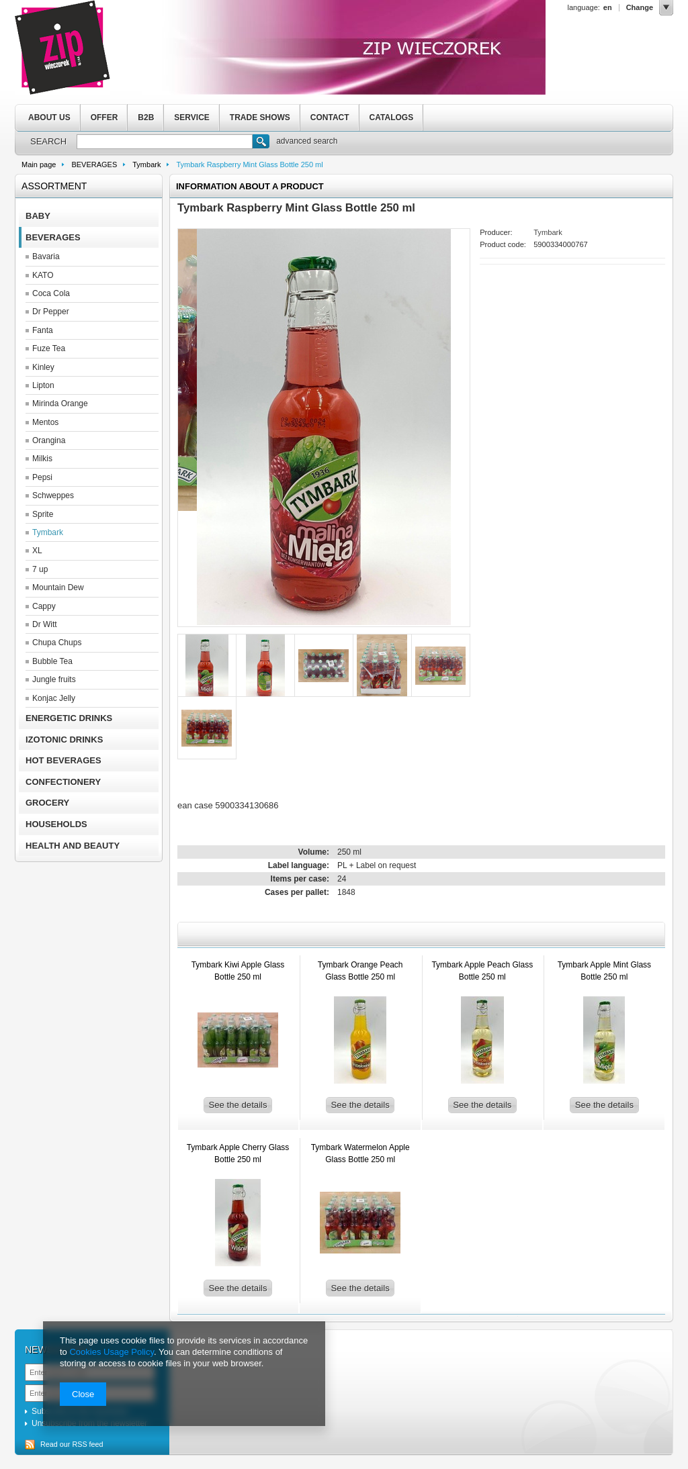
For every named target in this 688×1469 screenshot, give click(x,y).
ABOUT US (49, 117)
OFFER (104, 117)
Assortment (54, 186)
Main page (39, 164)
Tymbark (146, 164)
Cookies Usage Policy (111, 1352)
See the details (237, 1105)
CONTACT (329, 117)
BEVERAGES (94, 164)
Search (261, 143)
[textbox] (165, 141)
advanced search (306, 141)
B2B (146, 117)
